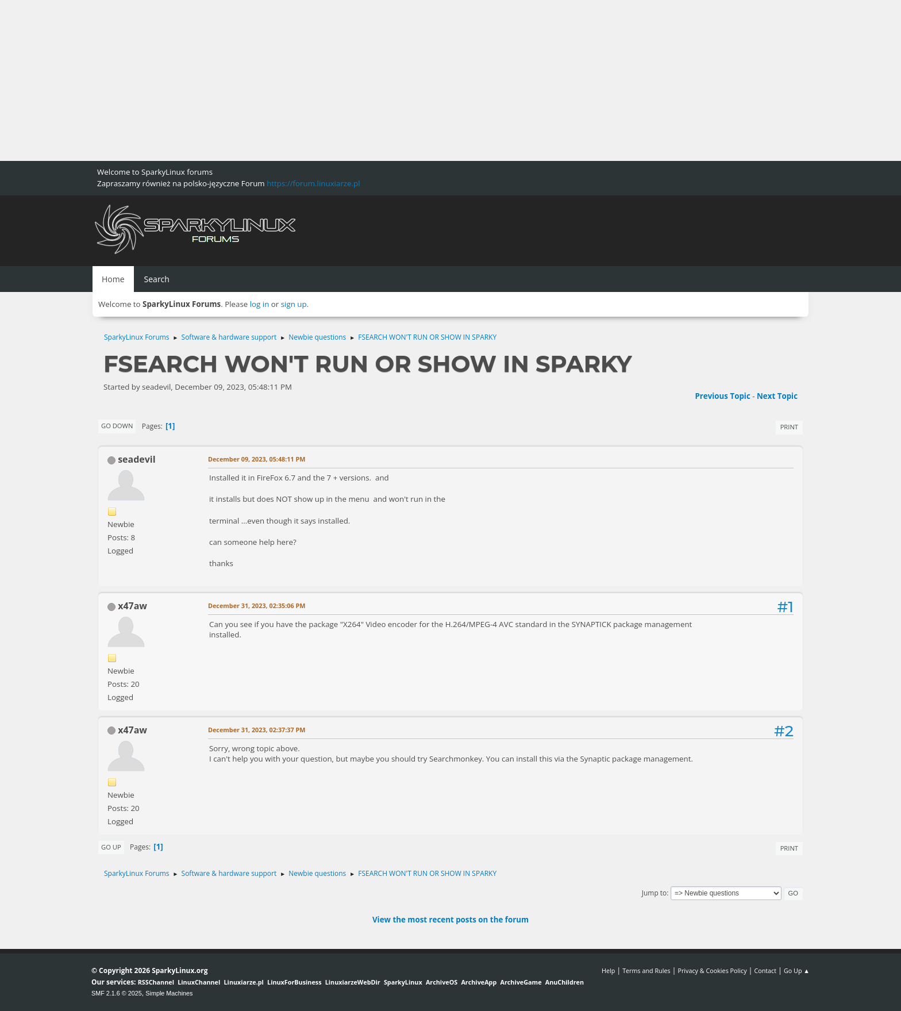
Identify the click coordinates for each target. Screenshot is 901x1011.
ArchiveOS (441, 982)
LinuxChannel (199, 982)
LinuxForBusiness (294, 982)
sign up (294, 304)
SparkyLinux (403, 982)
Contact (765, 970)
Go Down (117, 425)
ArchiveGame (520, 982)
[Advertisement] (345, 80)
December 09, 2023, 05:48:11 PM (256, 459)
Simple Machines (168, 993)
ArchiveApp (478, 982)
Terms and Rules (646, 970)
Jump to (654, 893)
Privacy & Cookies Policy (711, 970)
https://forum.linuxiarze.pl (313, 183)
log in (259, 304)
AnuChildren (564, 982)
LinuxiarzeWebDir (352, 982)
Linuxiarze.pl (244, 982)
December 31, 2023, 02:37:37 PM (256, 729)
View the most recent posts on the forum (450, 919)
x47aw (132, 605)
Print (789, 426)
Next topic (777, 396)
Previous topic (722, 396)
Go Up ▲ (797, 970)
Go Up (111, 847)
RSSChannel (156, 982)
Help (608, 970)
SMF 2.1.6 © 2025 (116, 993)
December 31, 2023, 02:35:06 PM (256, 605)
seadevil (136, 459)
